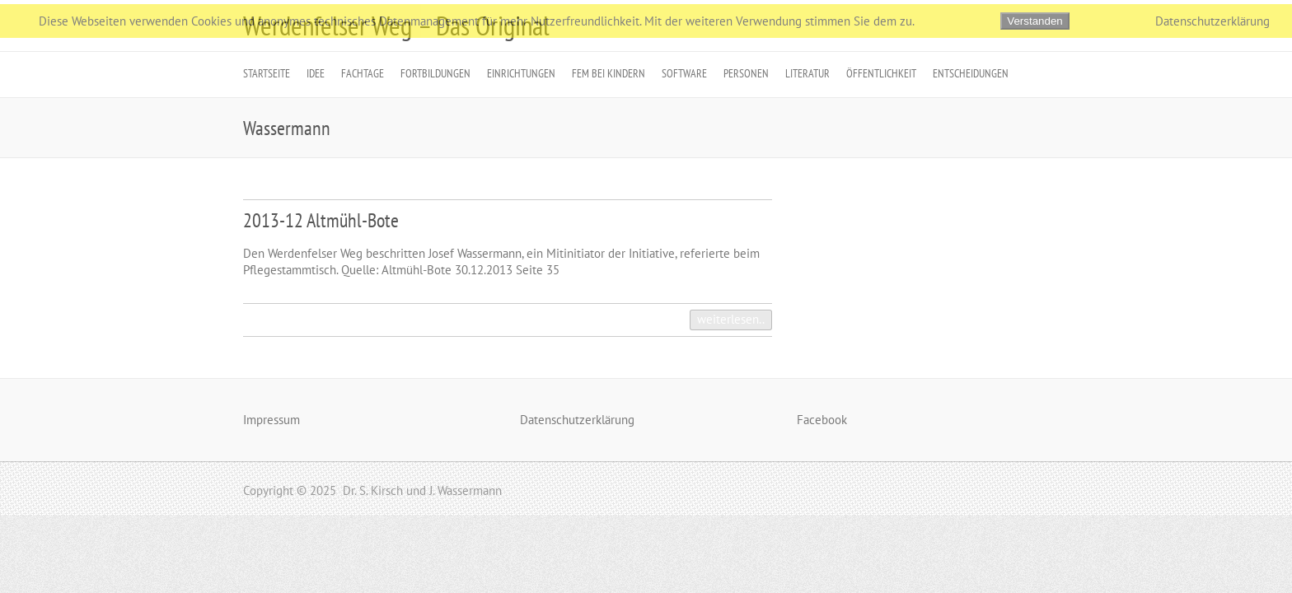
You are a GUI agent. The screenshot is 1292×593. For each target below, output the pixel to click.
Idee (316, 73)
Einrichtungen (521, 73)
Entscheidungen (971, 73)
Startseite (266, 73)
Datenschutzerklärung (577, 419)
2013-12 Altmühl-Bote (321, 220)
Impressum (271, 419)
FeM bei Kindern (608, 73)
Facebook (822, 419)
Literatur (807, 73)
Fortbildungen (435, 73)
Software (684, 73)
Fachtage (362, 73)
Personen (746, 73)
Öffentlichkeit (881, 73)
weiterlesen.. (731, 319)
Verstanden (1034, 21)
